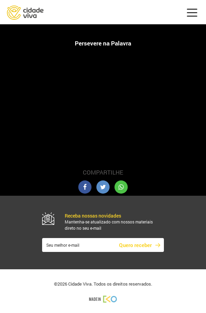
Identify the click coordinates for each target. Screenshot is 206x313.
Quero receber (135, 245)
